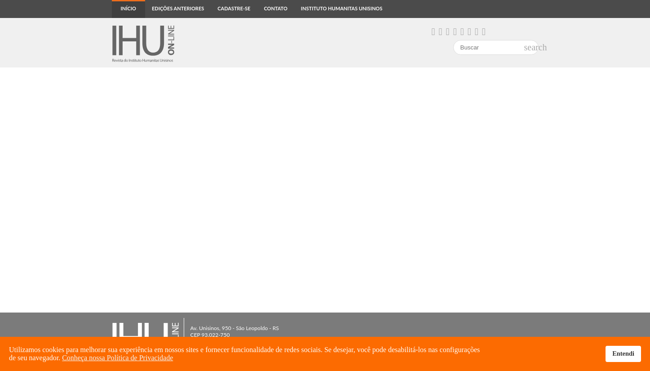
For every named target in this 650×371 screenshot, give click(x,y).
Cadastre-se (233, 8)
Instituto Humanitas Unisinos (341, 8)
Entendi (623, 353)
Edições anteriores (178, 8)
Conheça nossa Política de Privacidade (117, 358)
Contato (275, 8)
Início (128, 8)
